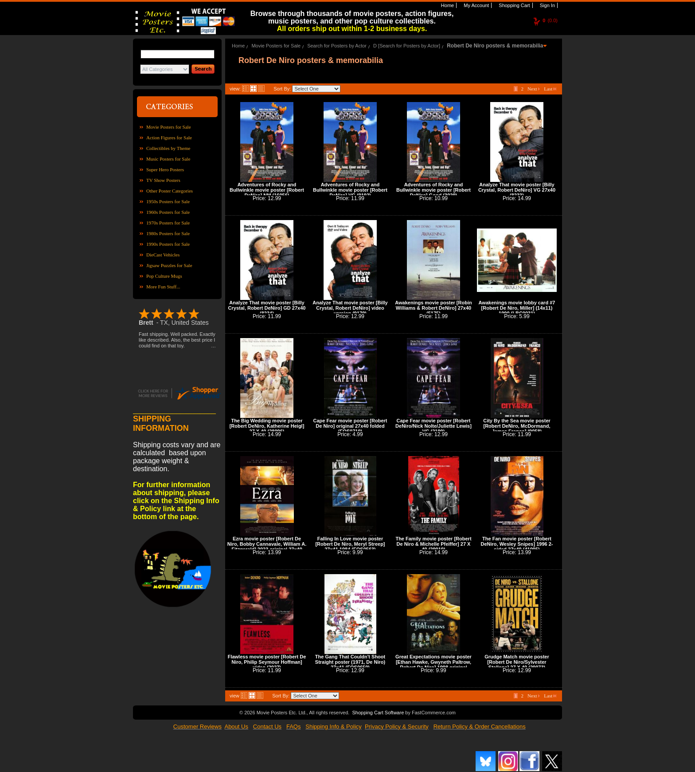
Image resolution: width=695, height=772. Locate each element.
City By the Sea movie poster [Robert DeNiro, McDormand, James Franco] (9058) (517, 426)
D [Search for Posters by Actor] (406, 45)
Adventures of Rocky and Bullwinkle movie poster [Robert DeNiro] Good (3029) (433, 190)
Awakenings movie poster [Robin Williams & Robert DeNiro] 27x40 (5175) (433, 308)
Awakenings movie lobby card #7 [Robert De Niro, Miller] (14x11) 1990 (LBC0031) (517, 308)
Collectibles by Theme (168, 148)
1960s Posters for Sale (168, 212)
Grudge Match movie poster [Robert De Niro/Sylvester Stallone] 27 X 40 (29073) (516, 662)
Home (447, 5)
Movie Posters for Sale (168, 127)
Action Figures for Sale (169, 137)
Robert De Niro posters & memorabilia (495, 46)
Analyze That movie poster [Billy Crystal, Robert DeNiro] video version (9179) (349, 308)
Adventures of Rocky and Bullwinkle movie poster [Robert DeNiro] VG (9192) (350, 190)
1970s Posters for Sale (168, 222)
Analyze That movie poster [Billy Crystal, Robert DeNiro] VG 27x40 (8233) (516, 190)
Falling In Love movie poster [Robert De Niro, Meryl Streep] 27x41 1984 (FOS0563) (350, 544)
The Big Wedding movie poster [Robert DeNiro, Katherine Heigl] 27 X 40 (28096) (267, 426)
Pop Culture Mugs (164, 276)
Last (550, 88)
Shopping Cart (513, 5)
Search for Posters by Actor (337, 45)
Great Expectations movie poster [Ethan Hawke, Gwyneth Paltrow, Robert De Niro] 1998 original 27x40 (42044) (433, 664)
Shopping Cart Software (378, 712)
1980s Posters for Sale (168, 233)
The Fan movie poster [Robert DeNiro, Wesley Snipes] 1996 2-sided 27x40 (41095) (516, 544)
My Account (475, 5)
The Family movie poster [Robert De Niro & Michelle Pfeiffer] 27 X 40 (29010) (433, 544)
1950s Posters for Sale (168, 201)
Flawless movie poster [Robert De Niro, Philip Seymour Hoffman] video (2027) (267, 662)
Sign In (547, 5)
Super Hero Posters (165, 169)
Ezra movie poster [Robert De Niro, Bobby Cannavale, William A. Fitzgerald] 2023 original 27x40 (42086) (267, 546)
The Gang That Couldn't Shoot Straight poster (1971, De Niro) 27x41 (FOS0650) (350, 662)
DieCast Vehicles (163, 254)
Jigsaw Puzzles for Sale (169, 265)
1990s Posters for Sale (168, 244)
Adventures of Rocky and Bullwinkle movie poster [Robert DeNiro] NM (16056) (267, 190)
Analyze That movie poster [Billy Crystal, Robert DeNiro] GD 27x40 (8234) (267, 308)
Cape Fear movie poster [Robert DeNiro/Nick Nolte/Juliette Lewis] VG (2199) (433, 426)
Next (533, 88)
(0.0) (550, 20)
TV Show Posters (163, 180)
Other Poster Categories (169, 190)
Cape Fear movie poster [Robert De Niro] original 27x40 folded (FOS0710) (350, 426)
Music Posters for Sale (168, 158)
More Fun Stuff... (163, 286)
